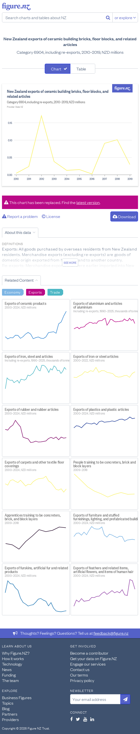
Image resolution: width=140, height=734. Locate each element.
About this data (18, 232)
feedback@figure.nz (111, 633)
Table (81, 68)
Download (124, 216)
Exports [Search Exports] (35, 292)
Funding (9, 675)
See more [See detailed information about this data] (70, 262)
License (51, 216)
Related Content (19, 280)
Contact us (80, 669)
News (7, 669)
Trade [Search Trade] (55, 292)
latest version (88, 202)
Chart (56, 68)
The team (10, 680)
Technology (12, 664)
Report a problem (20, 216)
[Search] (108, 17)
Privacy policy (82, 680)
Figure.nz (16, 6)
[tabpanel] (70, 135)
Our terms (79, 675)
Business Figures (17, 697)
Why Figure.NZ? (16, 653)
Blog (5, 708)
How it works (13, 658)
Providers (10, 719)
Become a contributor (89, 653)
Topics (7, 703)
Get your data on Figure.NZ (93, 658)
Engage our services (88, 664)
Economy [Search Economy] (12, 292)
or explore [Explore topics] (125, 17)
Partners (9, 714)
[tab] (57, 69)
